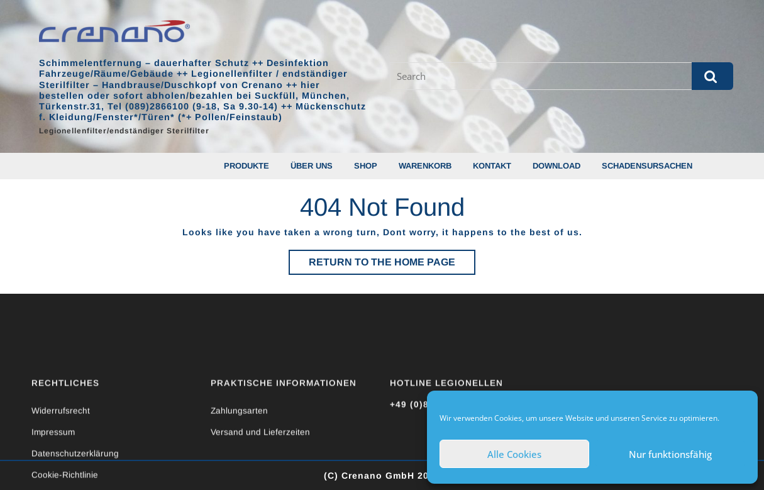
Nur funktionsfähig (670, 454)
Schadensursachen (647, 165)
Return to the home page (392, 265)
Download (556, 165)
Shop (365, 165)
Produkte (246, 165)
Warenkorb (425, 165)
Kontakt (492, 165)
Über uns (312, 165)
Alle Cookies (514, 454)
